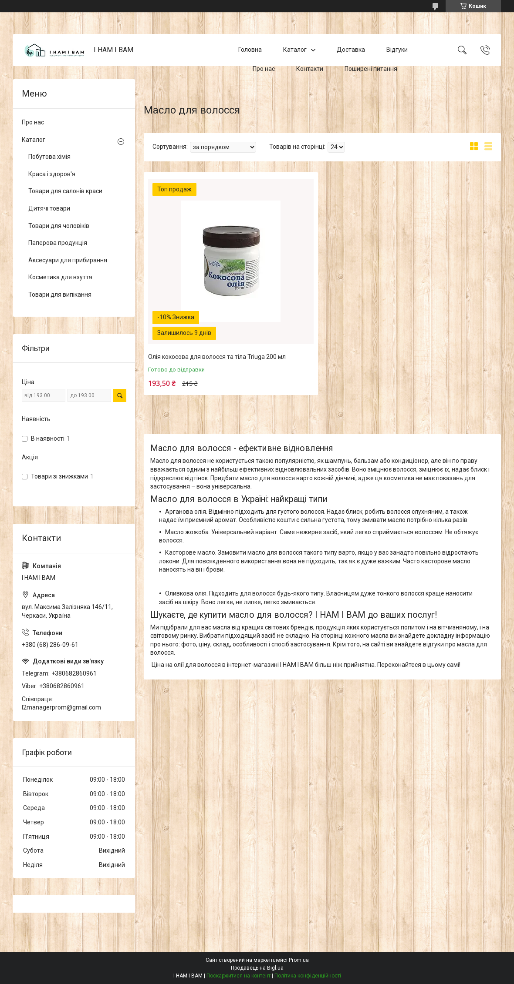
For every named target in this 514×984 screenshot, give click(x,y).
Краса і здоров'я (51, 174)
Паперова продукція (57, 242)
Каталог (295, 49)
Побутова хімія (49, 156)
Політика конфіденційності (307, 976)
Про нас (264, 68)
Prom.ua (299, 960)
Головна (250, 49)
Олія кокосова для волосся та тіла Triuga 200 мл (217, 356)
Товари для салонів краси (65, 190)
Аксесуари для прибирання (67, 260)
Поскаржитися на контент (238, 976)
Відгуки (397, 49)
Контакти (309, 68)
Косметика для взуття (60, 277)
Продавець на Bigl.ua (257, 968)
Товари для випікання (59, 294)
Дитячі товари (49, 208)
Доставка (351, 49)
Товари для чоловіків (58, 225)
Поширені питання (371, 68)
